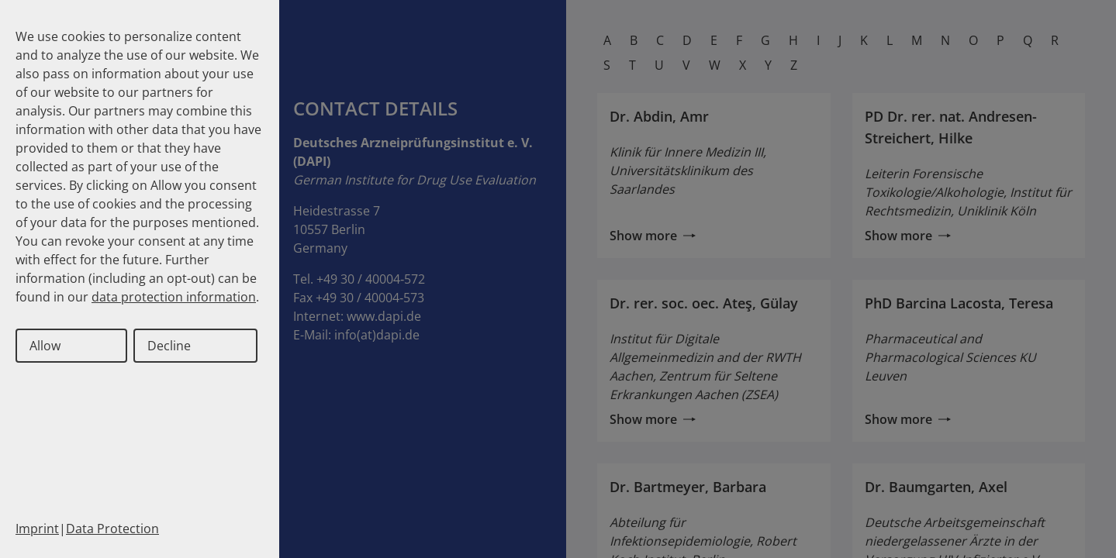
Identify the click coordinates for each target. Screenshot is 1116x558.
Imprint (37, 528)
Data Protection (112, 528)
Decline (169, 345)
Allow (44, 345)
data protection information (174, 296)
